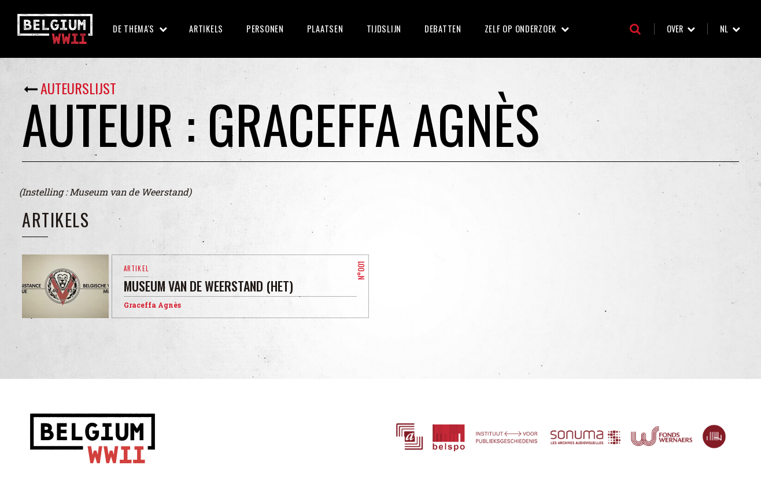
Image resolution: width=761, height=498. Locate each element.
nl (724, 29)
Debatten (442, 29)
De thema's (133, 29)
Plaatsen (325, 29)
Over (675, 29)
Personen (265, 29)
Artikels (206, 29)
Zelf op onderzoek (520, 29)
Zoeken (635, 29)
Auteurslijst (78, 88)
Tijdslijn (384, 29)
